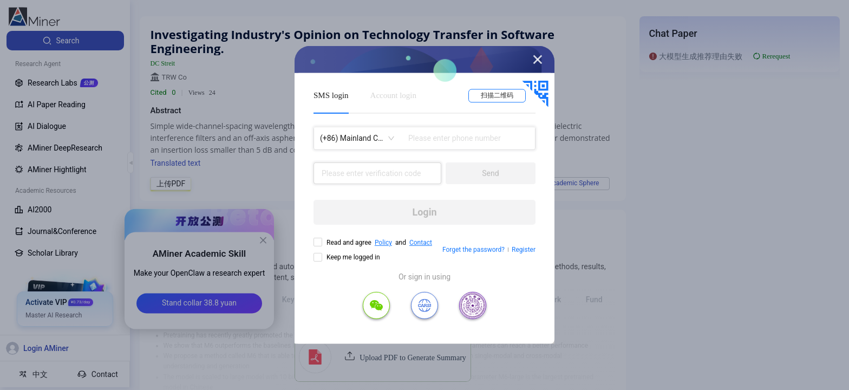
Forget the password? (473, 249)
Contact (420, 242)
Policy (383, 242)
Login (424, 212)
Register (523, 249)
